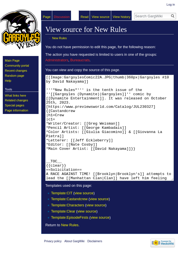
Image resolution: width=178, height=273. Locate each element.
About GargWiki (75, 262)
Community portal (17, 65)
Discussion (62, 16)
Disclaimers (94, 262)
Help (8, 80)
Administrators (56, 60)
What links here (15, 95)
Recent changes (16, 70)
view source (84, 214)
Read (85, 16)
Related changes (16, 100)
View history (121, 16)
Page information (16, 110)
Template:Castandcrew (69, 220)
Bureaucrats (79, 60)
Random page (14, 75)
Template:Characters (67, 226)
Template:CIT (61, 214)
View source (101, 16)
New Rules (59, 38)
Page (47, 16)
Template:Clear (63, 232)
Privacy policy (53, 262)
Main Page (12, 60)
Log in (171, 4)
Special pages (14, 105)
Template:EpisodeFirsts (69, 238)
